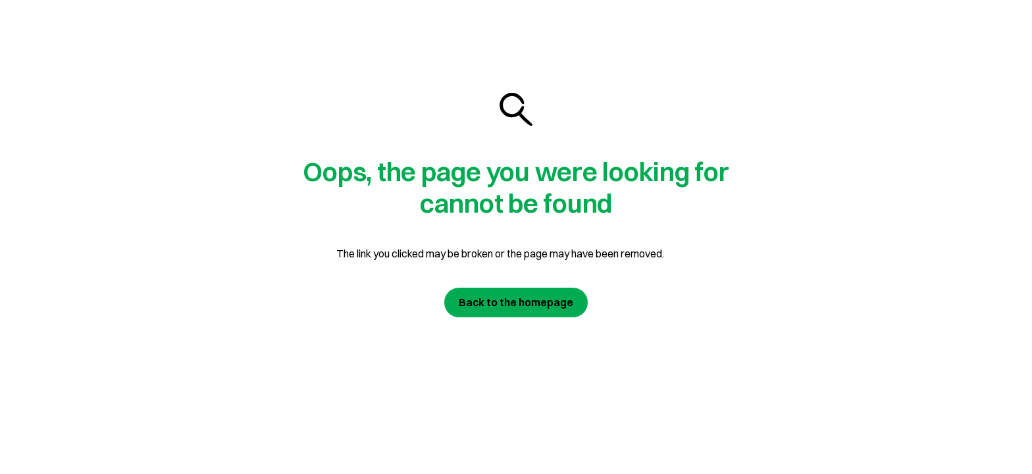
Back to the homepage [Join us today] (516, 302)
